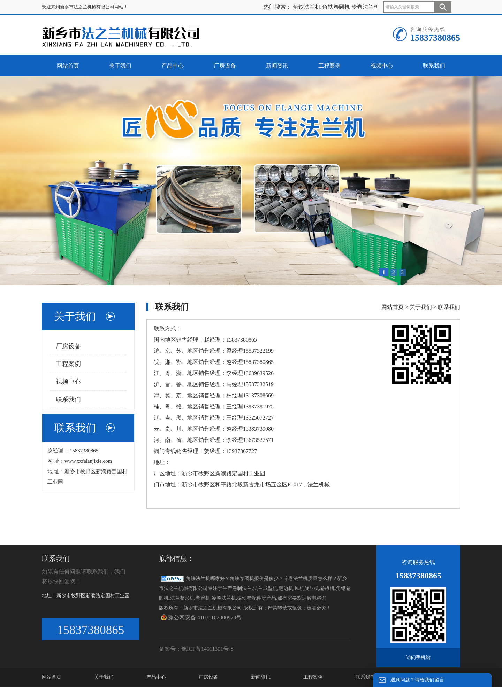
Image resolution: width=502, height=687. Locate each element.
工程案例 (68, 363)
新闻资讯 (261, 677)
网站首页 (392, 307)
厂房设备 (68, 346)
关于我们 (421, 307)
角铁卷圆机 (336, 7)
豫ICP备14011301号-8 (207, 649)
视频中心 (68, 381)
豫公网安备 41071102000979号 (201, 617)
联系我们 (68, 399)
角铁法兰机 (307, 7)
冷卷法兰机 (365, 7)
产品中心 (156, 677)
